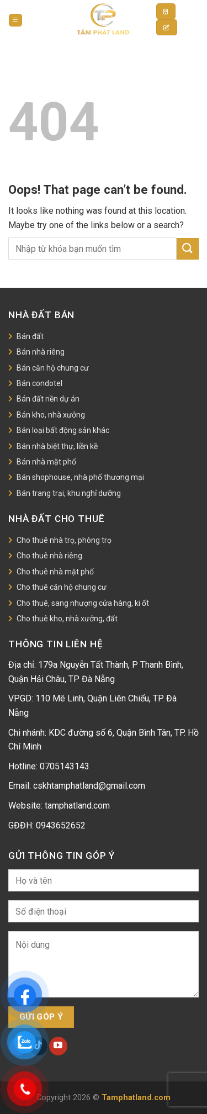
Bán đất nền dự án (48, 398)
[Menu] (15, 20)
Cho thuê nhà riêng (49, 555)
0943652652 (61, 825)
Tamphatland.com (136, 1097)
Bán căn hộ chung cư (53, 367)
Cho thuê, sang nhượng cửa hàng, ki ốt (83, 603)
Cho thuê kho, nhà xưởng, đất (67, 618)
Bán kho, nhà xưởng (51, 414)
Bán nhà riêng (41, 351)
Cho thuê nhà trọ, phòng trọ (64, 540)
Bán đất (30, 336)
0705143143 (64, 766)
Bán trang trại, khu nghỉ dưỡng (69, 493)
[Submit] (188, 249)
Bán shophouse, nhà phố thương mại (80, 477)
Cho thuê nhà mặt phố (55, 571)
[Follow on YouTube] (58, 1046)
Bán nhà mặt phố (46, 461)
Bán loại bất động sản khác (63, 430)
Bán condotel (39, 383)
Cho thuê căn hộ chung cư (62, 587)
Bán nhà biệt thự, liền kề (57, 446)
